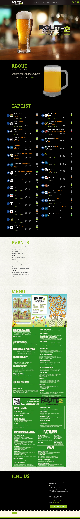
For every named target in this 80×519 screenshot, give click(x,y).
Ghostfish (50, 113)
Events (43, 2)
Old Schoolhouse (18, 218)
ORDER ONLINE (55, 2)
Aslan (49, 153)
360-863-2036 (55, 502)
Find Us (48, 2)
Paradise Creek (17, 153)
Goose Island (17, 137)
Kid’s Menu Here (34, 77)
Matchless (16, 210)
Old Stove (16, 171)
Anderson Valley (52, 190)
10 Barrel (16, 121)
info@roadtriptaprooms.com (59, 500)
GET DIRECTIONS (58, 506)
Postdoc (50, 198)
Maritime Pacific (18, 113)
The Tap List (36, 2)
